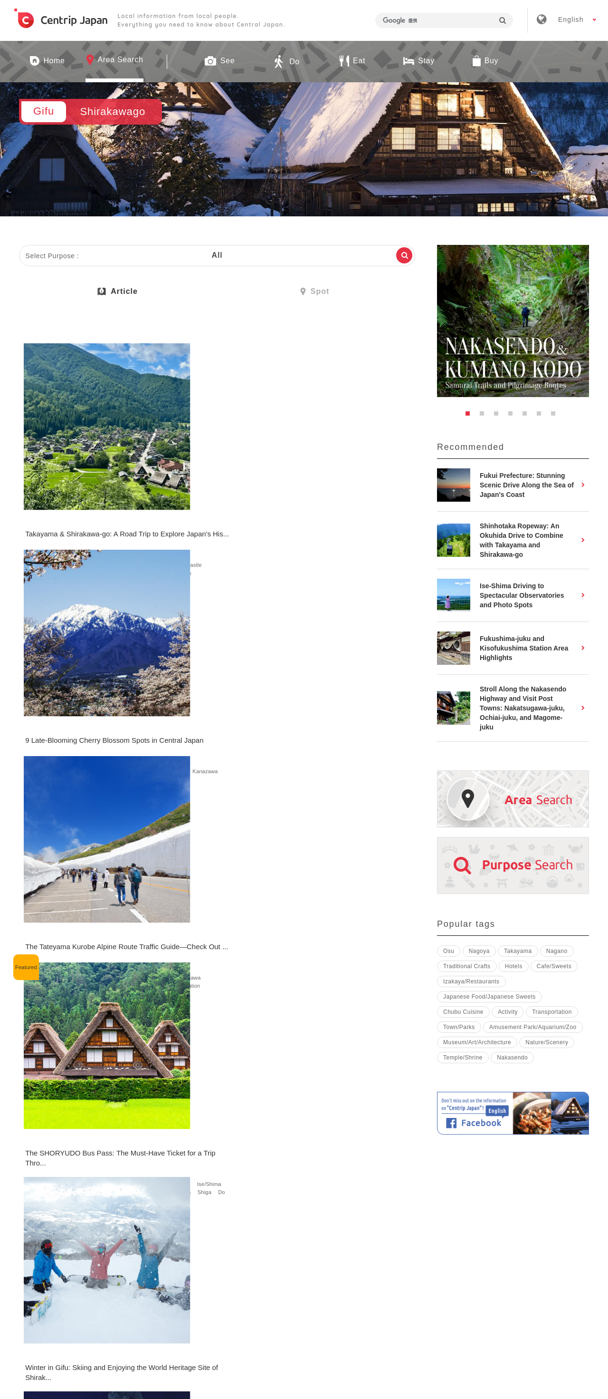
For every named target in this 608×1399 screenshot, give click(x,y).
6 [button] (541, 416)
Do (109, 519)
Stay (73, 527)
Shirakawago (77, 503)
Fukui (368, 519)
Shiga (90, 742)
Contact (487, 1259)
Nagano (167, 511)
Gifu (50, 503)
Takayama (112, 503)
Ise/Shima (113, 726)
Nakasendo (512, 1057)
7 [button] (555, 416)
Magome (67, 726)
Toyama (252, 511)
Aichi (32, 503)
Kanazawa (223, 511)
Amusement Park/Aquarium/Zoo (533, 1027)
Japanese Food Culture (317, 1171)
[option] (513, 321)
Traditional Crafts (467, 966)
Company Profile (197, 1259)
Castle (92, 511)
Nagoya (316, 503)
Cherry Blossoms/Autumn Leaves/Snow (221, 519)
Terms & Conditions (346, 1259)
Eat (196, 956)
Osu (448, 951)
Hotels (93, 527)
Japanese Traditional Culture (323, 734)
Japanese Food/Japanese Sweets (198, 964)
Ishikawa (194, 511)
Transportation (43, 527)
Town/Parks (85, 519)
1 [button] (470, 416)
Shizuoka (255, 503)
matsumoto (94, 734)
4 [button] (513, 416)
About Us (128, 1259)
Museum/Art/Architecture (477, 1042)
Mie (89, 726)
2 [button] (484, 416)
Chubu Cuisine (463, 1012)
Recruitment (269, 1259)
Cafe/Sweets (173, 972)
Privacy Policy (425, 1259)
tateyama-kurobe (334, 519)
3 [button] (499, 416)
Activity (166, 734)
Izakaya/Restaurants (471, 981)
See (31, 511)
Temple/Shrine (59, 511)
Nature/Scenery (45, 519)
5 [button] (527, 416)
